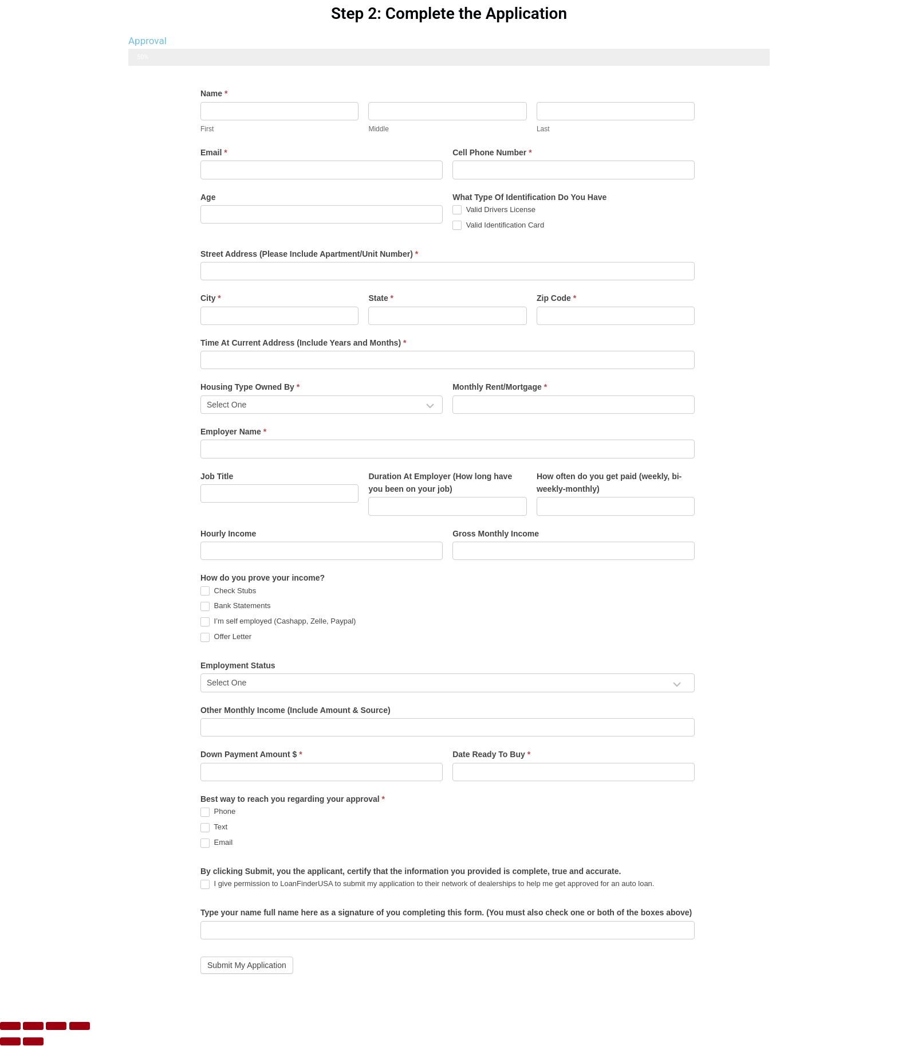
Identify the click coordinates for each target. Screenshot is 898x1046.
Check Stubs (228, 591)
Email (213, 152)
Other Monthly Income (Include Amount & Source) (295, 710)
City (210, 298)
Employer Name (233, 431)
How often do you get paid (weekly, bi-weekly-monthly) (609, 482)
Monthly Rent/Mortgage (499, 386)
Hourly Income (228, 533)
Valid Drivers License (493, 210)
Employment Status (237, 665)
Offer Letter (225, 637)
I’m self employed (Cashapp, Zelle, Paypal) (278, 621)
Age (207, 197)
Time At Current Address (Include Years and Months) (303, 342)
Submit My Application (246, 965)
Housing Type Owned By (250, 386)
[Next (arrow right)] (33, 1041)
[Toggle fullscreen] (33, 1026)
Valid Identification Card (498, 225)
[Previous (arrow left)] (10, 1041)
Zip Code (556, 298)
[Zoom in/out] (10, 1026)
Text (213, 827)
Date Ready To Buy (491, 754)
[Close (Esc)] (79, 1026)
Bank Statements (235, 606)
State (380, 298)
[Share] (56, 1026)
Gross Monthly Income (495, 533)
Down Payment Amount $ (251, 754)
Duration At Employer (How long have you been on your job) (440, 482)
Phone (217, 812)
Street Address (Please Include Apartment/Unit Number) (309, 253)
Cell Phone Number (491, 152)
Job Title (216, 476)
